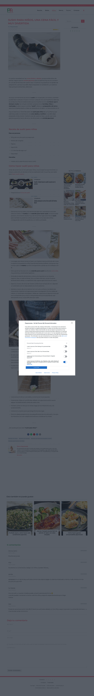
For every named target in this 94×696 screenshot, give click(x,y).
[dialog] (47, 348)
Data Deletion (39, 372)
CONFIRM (36, 367)
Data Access (47, 372)
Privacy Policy (55, 372)
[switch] (65, 346)
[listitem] (47, 343)
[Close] (72, 323)
